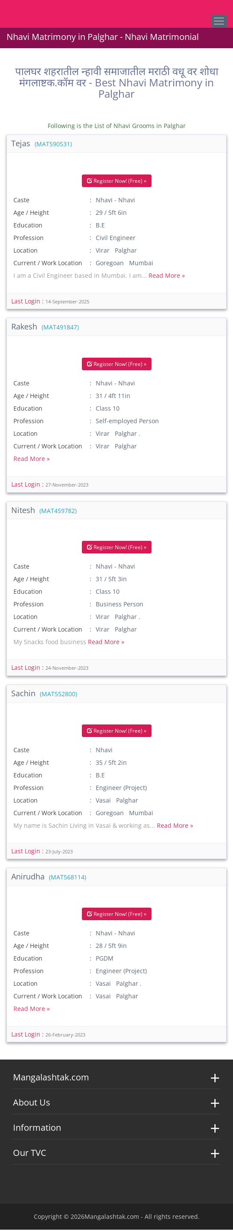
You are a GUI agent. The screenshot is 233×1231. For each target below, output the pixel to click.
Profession (28, 238)
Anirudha (48, 877)
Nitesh (44, 511)
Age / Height (31, 213)
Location (25, 251)
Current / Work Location (47, 264)
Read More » (167, 276)
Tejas (41, 144)
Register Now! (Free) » (116, 181)
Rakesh (45, 328)
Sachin (44, 694)
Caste (21, 201)
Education (27, 226)
